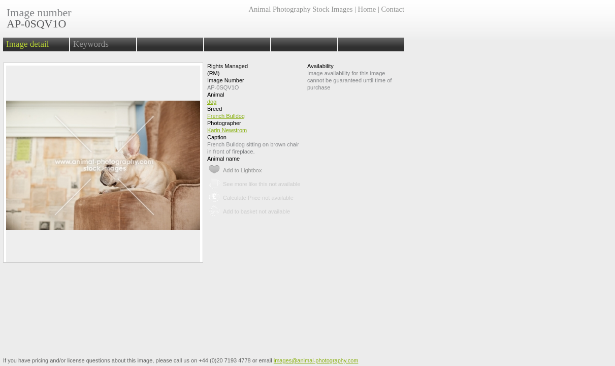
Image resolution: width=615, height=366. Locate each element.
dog (211, 102)
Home (367, 9)
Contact (392, 9)
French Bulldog (226, 116)
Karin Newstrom (227, 130)
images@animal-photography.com (316, 360)
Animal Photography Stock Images (300, 9)
